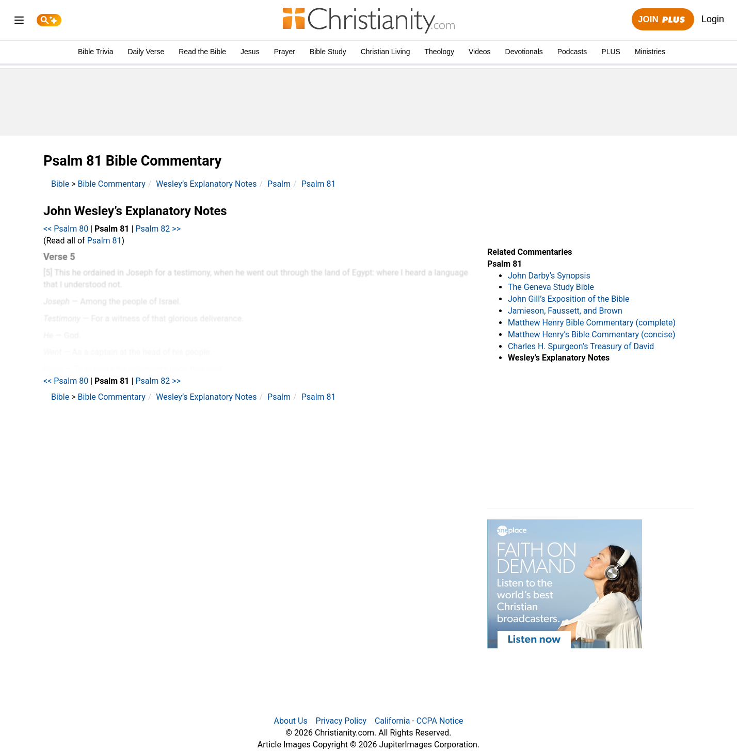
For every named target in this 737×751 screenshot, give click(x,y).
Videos (480, 51)
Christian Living (385, 51)
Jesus (250, 51)
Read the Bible (202, 51)
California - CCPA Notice (419, 721)
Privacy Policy (341, 721)
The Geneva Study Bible (551, 287)
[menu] (19, 22)
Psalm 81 (318, 184)
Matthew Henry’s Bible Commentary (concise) (592, 334)
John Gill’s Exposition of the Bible (568, 299)
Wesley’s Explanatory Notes (206, 184)
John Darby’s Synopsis (549, 276)
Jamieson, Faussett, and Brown (565, 311)
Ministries (650, 51)
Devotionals (524, 51)
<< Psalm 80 (65, 229)
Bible (60, 184)
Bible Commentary (112, 184)
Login (712, 19)
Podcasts (572, 51)
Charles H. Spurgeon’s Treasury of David (581, 346)
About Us (290, 721)
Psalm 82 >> (158, 229)
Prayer (284, 51)
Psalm (279, 184)
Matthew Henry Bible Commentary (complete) (592, 323)
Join (662, 19)
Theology (439, 51)
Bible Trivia (95, 51)
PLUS (610, 51)
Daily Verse (145, 51)
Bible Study (328, 51)
